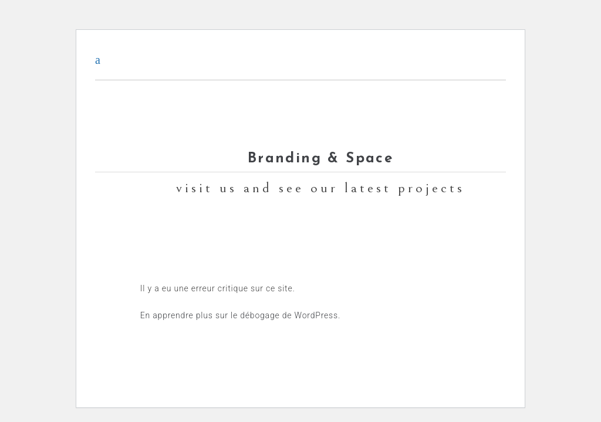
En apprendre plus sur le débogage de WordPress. (240, 315)
